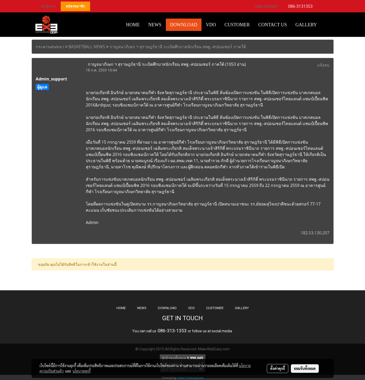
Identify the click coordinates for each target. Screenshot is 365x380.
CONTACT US (272, 24)
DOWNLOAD (167, 308)
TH (322, 6)
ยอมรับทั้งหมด (305, 368)
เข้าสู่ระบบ (48, 6)
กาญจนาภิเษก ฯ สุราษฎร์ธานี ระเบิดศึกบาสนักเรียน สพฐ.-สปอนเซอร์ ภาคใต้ (178, 46)
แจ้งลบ (323, 65)
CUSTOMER (214, 308)
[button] (326, 25)
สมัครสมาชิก (75, 6)
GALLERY (242, 308)
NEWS (141, 308)
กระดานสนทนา (50, 46)
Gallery (306, 24)
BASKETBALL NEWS (86, 46)
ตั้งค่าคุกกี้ (277, 368)
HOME (133, 24)
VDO (211, 24)
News (154, 24)
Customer (237, 24)
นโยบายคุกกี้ (82, 371)
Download (183, 24)
